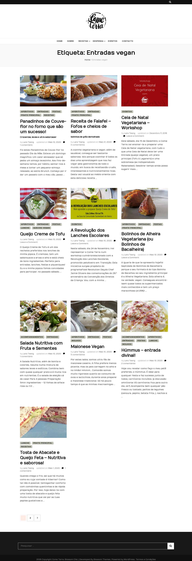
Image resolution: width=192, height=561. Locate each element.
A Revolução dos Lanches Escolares (90, 232)
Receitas (83, 41)
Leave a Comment (135, 135)
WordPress (129, 556)
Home (60, 41)
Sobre (70, 41)
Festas (56, 112)
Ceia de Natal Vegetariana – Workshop (135, 122)
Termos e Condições (146, 556)
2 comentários (128, 361)
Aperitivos (27, 112)
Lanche (25, 227)
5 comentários (78, 352)
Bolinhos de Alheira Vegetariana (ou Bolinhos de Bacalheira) (140, 240)
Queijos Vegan (41, 227)
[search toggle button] (170, 2)
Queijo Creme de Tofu (42, 233)
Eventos (112, 41)
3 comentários (78, 144)
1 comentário (26, 144)
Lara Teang (28, 141)
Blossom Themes (102, 556)
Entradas (43, 112)
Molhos (76, 339)
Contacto (127, 41)
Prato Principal (30, 115)
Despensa (98, 41)
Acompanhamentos (32, 335)
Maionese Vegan (87, 344)
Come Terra (58, 556)
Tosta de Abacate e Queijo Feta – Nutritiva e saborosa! (42, 455)
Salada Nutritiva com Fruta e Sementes (41, 343)
